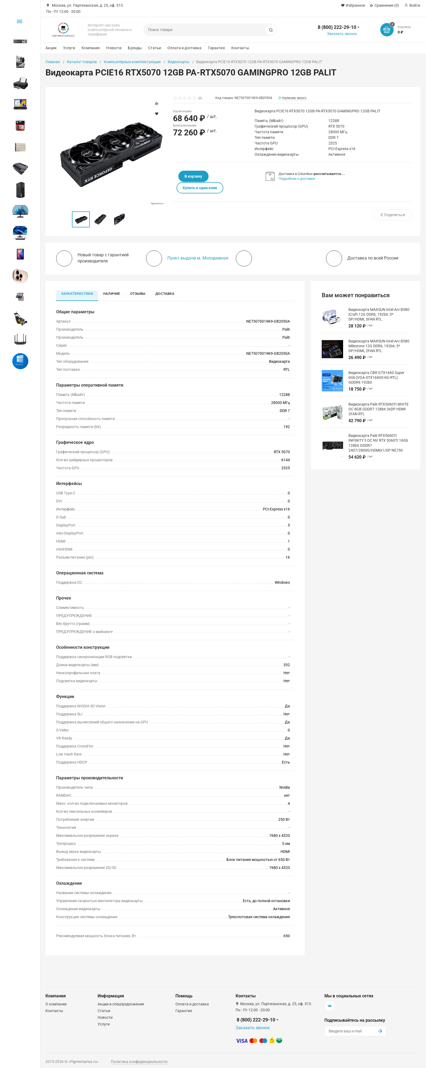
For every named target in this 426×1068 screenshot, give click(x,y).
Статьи (154, 48)
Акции (51, 48)
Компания (91, 48)
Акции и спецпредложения (121, 1004)
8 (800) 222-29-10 (337, 27)
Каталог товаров (82, 62)
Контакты (240, 48)
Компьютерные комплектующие (132, 62)
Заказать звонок (342, 34)
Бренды (135, 48)
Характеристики (77, 294)
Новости (113, 48)
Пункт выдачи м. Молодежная (197, 258)
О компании (56, 1004)
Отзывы (139, 294)
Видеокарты (178, 62)
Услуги (69, 48)
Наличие (112, 294)
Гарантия (216, 48)
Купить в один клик (231, 176)
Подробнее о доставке (297, 179)
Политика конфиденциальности (139, 1062)
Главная (52, 62)
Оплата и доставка (184, 48)
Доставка (166, 294)
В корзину (190, 176)
